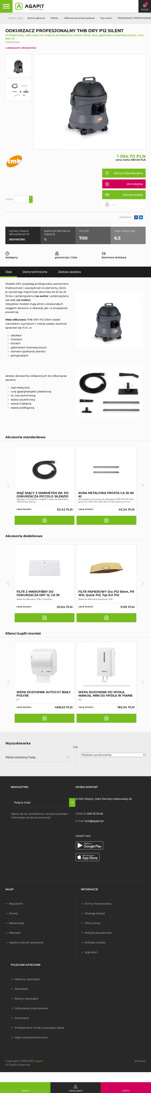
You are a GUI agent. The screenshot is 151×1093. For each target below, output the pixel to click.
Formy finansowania (98, 903)
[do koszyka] (44, 520)
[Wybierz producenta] (113, 755)
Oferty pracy (93, 923)
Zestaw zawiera (69, 272)
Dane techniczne (35, 272)
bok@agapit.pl (94, 821)
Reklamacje (16, 923)
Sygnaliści (91, 952)
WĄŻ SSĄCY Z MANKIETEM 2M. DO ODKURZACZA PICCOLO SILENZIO (42, 494)
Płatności (15, 932)
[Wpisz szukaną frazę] (37, 757)
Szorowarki (22, 1018)
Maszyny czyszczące (27, 979)
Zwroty (13, 913)
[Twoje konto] (75, 1087)
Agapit (39, 1061)
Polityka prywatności (98, 932)
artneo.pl (140, 1061)
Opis (8, 272)
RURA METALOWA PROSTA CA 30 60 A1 (106, 494)
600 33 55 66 (95, 813)
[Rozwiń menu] (6, 6)
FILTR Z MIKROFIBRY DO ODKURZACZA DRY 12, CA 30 (38, 593)
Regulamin (16, 903)
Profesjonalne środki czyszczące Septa (39, 1027)
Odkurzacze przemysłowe (31, 1008)
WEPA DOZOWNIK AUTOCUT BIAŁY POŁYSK (43, 693)
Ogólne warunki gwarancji (26, 942)
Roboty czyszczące (26, 998)
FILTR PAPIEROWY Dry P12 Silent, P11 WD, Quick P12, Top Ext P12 (106, 593)
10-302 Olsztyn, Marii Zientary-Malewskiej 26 (104, 799)
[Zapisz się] (72, 802)
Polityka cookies (95, 942)
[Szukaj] (67, 757)
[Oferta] (25, 1087)
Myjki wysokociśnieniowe (31, 1037)
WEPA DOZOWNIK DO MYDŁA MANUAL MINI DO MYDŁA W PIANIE (105, 693)
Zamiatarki (21, 989)
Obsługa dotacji (95, 913)
